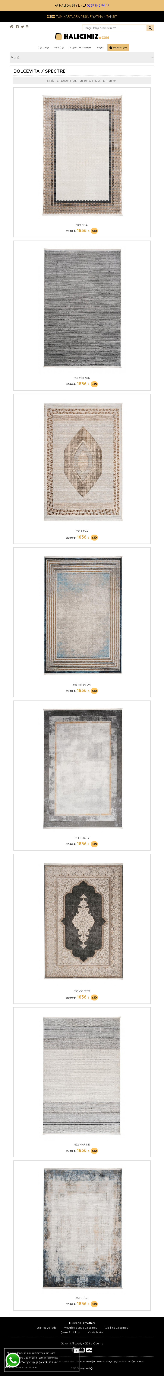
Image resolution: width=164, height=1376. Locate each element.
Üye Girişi (43, 47)
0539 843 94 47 (98, 5)
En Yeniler (109, 80)
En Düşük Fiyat (67, 80)
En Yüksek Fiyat (90, 80)
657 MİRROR (82, 378)
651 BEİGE (82, 1297)
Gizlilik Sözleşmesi (117, 1327)
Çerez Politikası (70, 1332)
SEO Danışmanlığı (82, 1368)
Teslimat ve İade (46, 1327)
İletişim (100, 47)
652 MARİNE (82, 1144)
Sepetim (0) (118, 47)
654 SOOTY (82, 838)
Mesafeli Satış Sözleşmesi (81, 1327)
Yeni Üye (59, 47)
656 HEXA (82, 531)
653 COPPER (82, 991)
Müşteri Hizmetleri (80, 47)
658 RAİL (82, 224)
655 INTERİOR (82, 684)
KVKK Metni (95, 1332)
